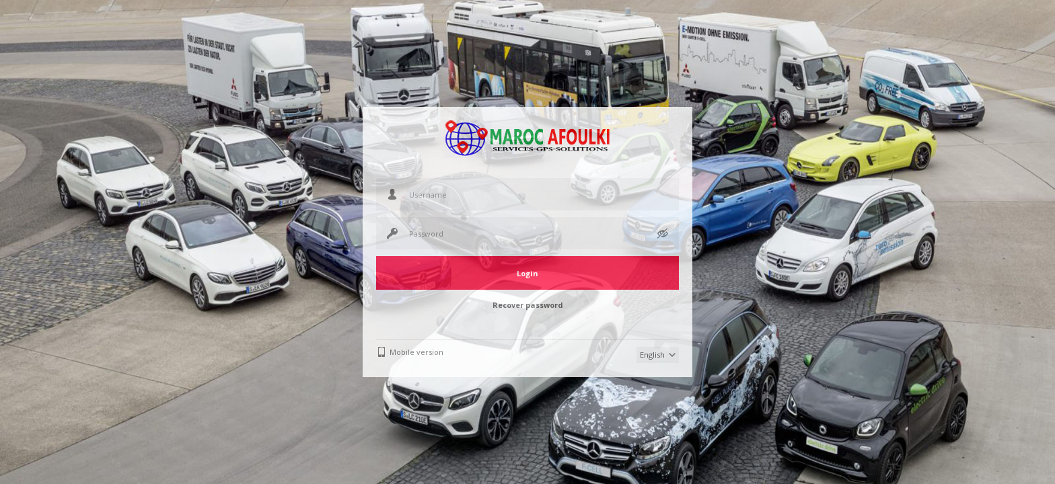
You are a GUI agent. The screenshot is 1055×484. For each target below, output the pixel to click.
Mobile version (416, 352)
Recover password (528, 305)
